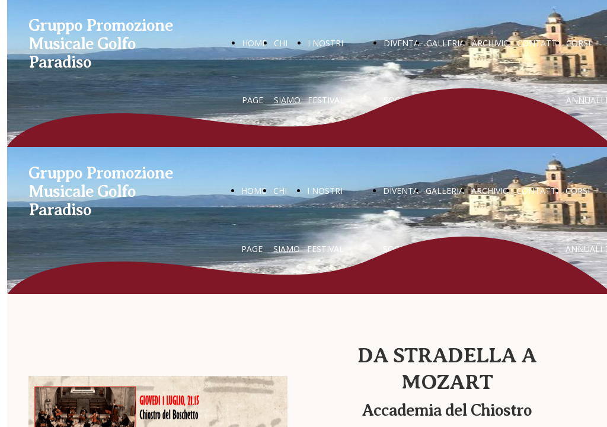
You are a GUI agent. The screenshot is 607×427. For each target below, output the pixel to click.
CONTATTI (538, 43)
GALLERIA (445, 43)
